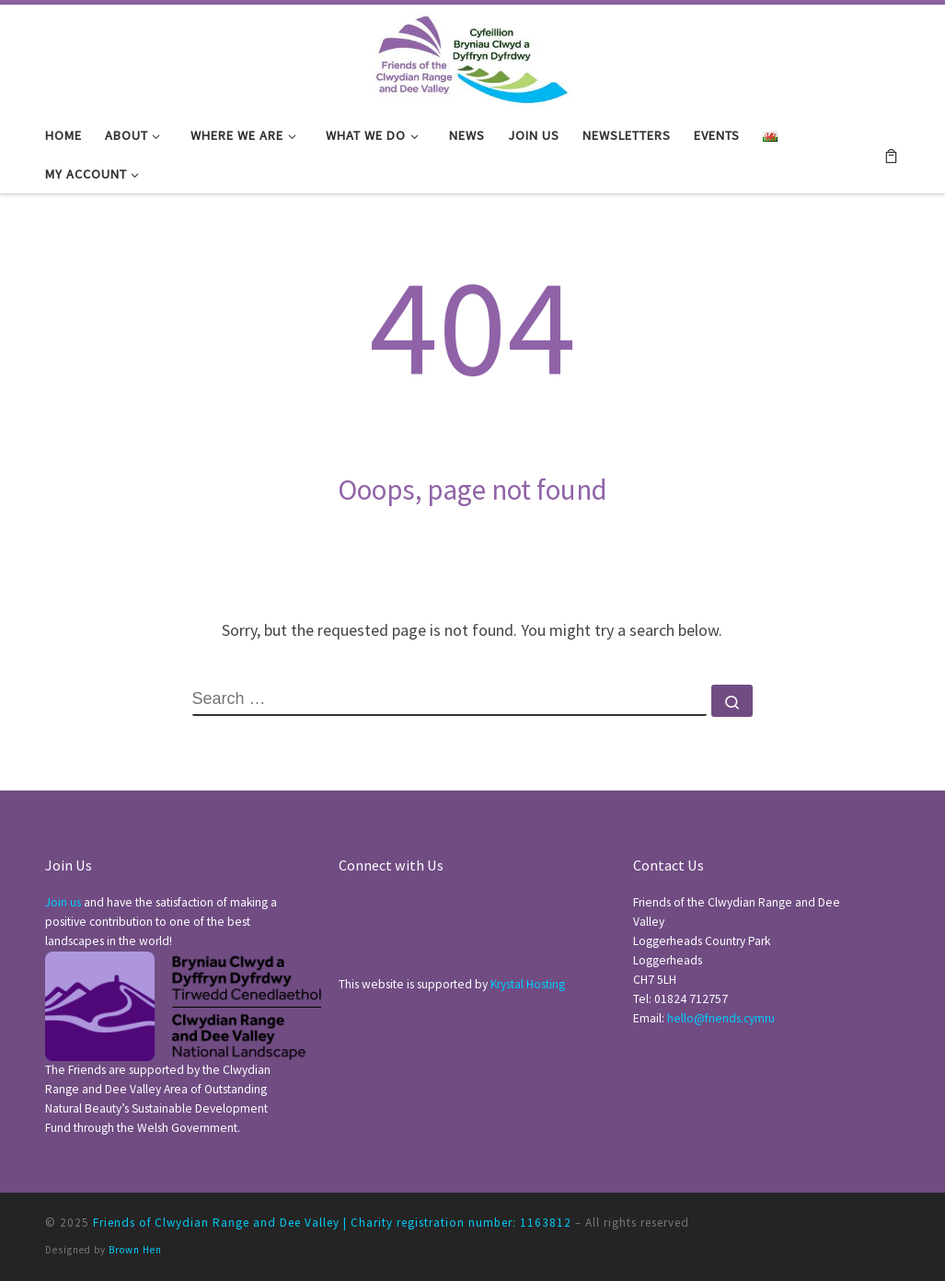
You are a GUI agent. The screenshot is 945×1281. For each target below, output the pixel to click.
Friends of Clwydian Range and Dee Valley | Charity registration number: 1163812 (332, 1222)
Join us (63, 902)
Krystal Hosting (527, 984)
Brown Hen (135, 1249)
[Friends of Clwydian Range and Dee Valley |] (472, 57)
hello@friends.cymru (721, 1018)
